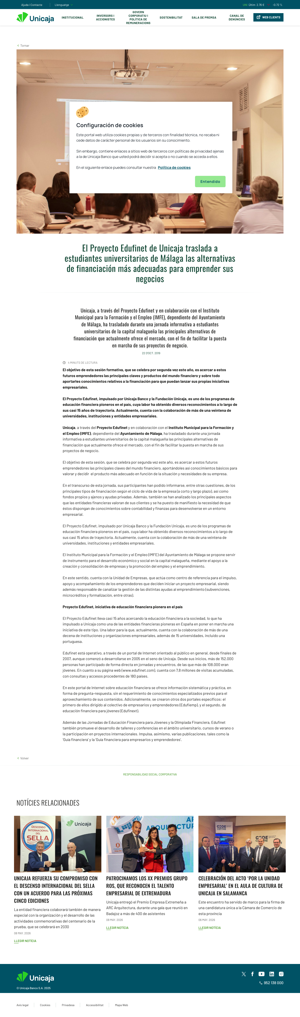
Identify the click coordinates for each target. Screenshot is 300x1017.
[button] (23, 45)
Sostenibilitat (171, 17)
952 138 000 (271, 983)
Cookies (45, 1005)
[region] (150, 147)
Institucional (73, 17)
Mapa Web (121, 1005)
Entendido (210, 181)
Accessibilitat (94, 1005)
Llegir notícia (25, 941)
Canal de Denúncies (237, 17)
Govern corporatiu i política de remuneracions (138, 17)
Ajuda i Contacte (31, 5)
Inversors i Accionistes (105, 17)
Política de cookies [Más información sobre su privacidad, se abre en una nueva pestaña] (174, 167)
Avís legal (23, 1005)
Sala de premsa (204, 17)
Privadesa (68, 1005)
